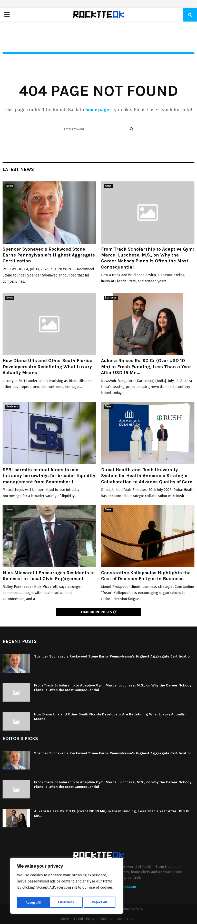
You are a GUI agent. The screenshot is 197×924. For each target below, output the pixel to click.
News (9, 186)
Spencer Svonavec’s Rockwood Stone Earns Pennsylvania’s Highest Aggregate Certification (49, 255)
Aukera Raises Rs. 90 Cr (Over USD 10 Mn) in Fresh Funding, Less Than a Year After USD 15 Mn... (146, 366)
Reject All (67, 902)
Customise (33, 902)
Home (65, 919)
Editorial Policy (84, 919)
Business (111, 297)
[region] (66, 887)
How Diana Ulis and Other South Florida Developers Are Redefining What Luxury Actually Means (48, 366)
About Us (106, 919)
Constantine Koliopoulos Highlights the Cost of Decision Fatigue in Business (146, 575)
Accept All (100, 902)
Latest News (18, 169)
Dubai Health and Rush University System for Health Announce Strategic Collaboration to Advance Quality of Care (146, 476)
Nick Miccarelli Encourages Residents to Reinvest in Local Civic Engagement (49, 575)
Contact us (124, 919)
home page (97, 109)
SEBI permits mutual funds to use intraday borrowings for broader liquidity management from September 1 (49, 476)
